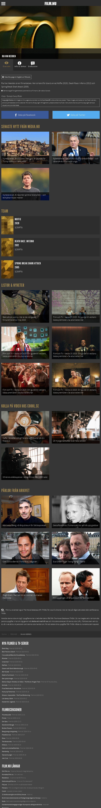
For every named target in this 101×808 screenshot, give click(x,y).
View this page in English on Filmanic (16, 77)
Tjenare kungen (7, 743)
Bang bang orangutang (9, 720)
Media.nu (5, 800)
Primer (4, 707)
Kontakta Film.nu (8, 763)
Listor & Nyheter (12, 282)
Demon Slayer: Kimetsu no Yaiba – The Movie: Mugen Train (21, 670)
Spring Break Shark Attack (12, 87)
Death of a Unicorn (8, 664)
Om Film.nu (6, 760)
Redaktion (5, 766)
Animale (4, 674)
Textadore (5, 796)
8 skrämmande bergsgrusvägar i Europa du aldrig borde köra (22, 793)
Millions (4, 733)
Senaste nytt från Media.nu (20, 126)
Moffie (59, 83)
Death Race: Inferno (77, 83)
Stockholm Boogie (8, 713)
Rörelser (4, 647)
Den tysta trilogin (7, 667)
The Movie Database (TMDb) (64, 607)
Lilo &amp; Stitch (7, 687)
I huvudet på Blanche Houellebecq (13, 644)
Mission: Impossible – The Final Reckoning (16, 684)
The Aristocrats (7, 730)
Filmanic (5, 776)
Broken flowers (7, 717)
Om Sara (4, 710)
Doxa (3, 727)
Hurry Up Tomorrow (8, 680)
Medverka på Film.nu (9, 770)
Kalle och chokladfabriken (10, 737)
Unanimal (5, 650)
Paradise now (6, 723)
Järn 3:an (5, 747)
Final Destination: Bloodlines (11, 677)
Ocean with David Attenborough (12, 657)
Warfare (4, 654)
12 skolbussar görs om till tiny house (14, 783)
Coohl (4, 780)
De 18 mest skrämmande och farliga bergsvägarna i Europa (21, 786)
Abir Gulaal (5, 660)
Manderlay (5, 740)
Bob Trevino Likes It (8, 640)
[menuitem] (4, 623)
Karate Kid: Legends (8, 690)
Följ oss (4, 773)
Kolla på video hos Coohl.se (20, 400)
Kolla (3, 790)
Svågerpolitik (6, 803)
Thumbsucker (6, 703)
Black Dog (5, 637)
